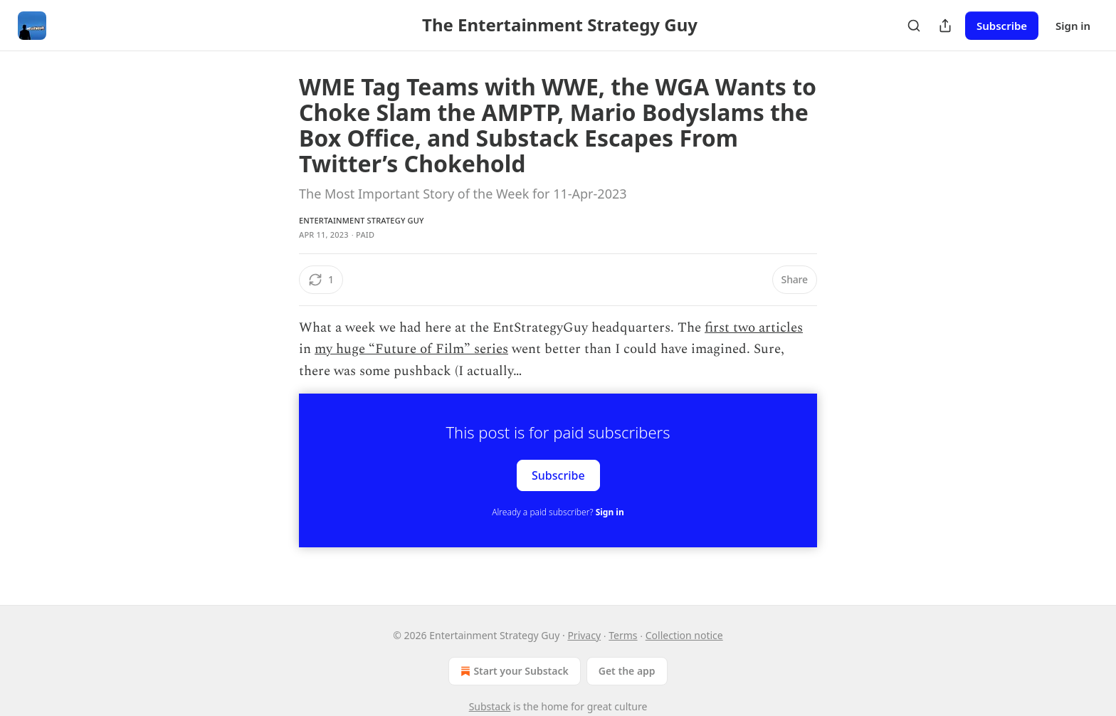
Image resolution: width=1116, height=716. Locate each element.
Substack (490, 706)
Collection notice (684, 635)
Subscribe (1001, 26)
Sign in (1073, 26)
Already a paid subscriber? (557, 512)
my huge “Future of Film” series (411, 349)
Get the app (627, 671)
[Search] (914, 25)
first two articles (754, 327)
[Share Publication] (945, 25)
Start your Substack (513, 671)
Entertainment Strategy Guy (361, 220)
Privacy (584, 635)
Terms (623, 635)
